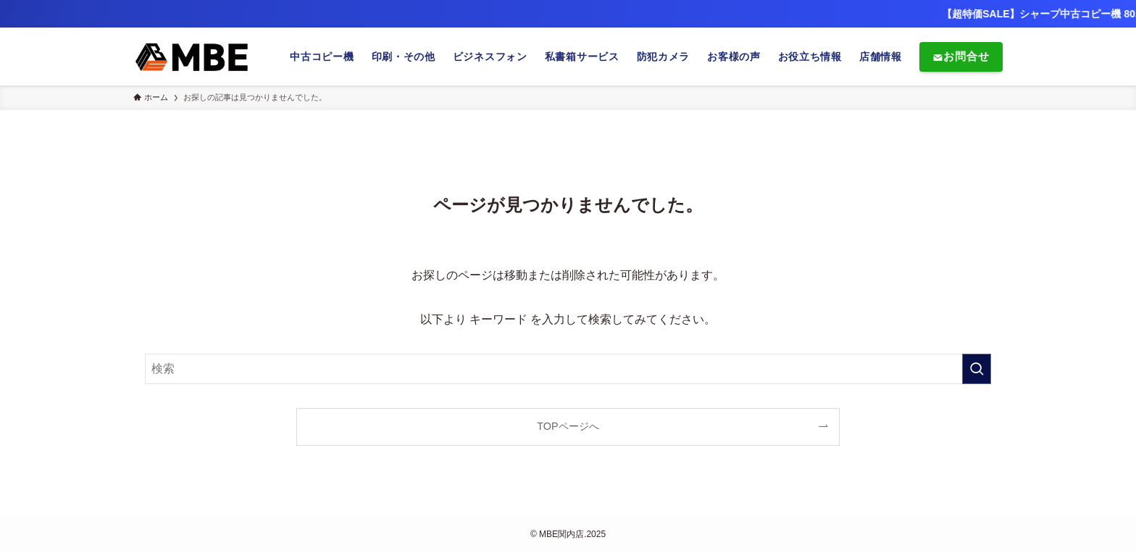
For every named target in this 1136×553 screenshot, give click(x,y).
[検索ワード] (568, 369)
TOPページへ (567, 426)
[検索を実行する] (976, 369)
